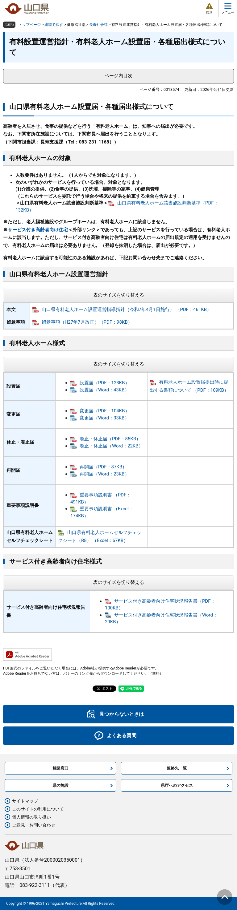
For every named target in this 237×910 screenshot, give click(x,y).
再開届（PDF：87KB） (103, 467)
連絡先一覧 (177, 768)
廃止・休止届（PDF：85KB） (110, 439)
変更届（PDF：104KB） (105, 411)
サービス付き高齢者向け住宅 (38, 230)
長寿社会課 (98, 24)
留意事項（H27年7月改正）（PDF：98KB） (87, 322)
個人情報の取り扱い (31, 817)
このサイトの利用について (38, 809)
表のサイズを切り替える (118, 295)
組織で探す (53, 24)
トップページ (30, 24)
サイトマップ (25, 801)
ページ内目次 (118, 76)
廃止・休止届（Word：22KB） (111, 446)
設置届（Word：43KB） (104, 390)
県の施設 (60, 785)
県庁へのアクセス (177, 785)
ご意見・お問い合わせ (33, 825)
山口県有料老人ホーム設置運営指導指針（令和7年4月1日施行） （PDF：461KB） (127, 309)
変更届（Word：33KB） (104, 418)
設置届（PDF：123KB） (105, 383)
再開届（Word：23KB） (104, 474)
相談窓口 (60, 768)
